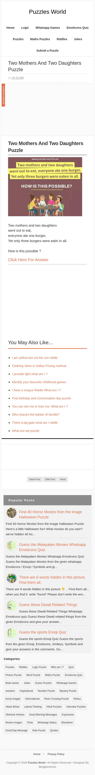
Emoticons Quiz (78, 27)
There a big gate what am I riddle (34, 422)
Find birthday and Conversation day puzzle (41, 398)
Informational (32, 698)
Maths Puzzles (40, 39)
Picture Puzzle (14, 675)
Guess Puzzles (43, 683)
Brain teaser (12, 683)
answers (10, 690)
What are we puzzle (25, 430)
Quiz (71, 667)
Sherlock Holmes (15, 714)
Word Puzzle (33, 675)
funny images (13, 698)
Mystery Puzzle (68, 690)
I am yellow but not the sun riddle (34, 357)
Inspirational (26, 690)
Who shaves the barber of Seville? (35, 414)
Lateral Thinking (33, 706)
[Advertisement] (39, 112)
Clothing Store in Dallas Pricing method (39, 366)
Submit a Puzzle (48, 50)
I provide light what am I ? (30, 374)
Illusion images (14, 722)
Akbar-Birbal (12, 706)
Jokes (78, 39)
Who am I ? (57, 667)
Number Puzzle (46, 690)
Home (10, 27)
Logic (25, 27)
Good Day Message (17, 730)
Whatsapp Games (48, 27)
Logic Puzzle (39, 667)
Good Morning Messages (43, 714)
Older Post (50, 479)
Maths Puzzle (52, 675)
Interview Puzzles (76, 706)
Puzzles (18, 39)
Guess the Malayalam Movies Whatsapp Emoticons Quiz (52, 547)
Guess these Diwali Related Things (48, 605)
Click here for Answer (28, 259)
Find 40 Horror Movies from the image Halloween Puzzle (50, 514)
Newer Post (34, 479)
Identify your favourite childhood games (39, 382)
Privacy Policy (56, 754)
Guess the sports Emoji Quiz (42, 632)
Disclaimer (67, 722)
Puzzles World (47, 12)
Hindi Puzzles (54, 706)
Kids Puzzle (38, 730)
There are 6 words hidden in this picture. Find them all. (52, 580)
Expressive (68, 714)
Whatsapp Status (47, 722)
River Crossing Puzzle (56, 698)
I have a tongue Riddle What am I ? (36, 390)
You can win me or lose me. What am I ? (40, 406)
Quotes (54, 730)
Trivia (30, 722)
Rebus (77, 698)
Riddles (62, 39)
